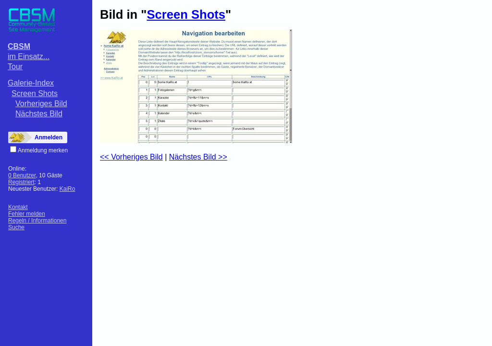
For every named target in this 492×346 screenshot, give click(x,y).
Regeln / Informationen (37, 220)
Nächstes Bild (38, 114)
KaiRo (67, 188)
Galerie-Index (31, 83)
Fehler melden (26, 213)
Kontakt (18, 207)
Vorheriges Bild (41, 103)
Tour (15, 66)
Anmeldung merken (43, 150)
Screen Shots (35, 93)
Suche (16, 227)
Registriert (21, 182)
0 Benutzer (22, 175)
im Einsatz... (28, 56)
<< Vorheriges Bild (131, 157)
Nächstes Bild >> (198, 157)
